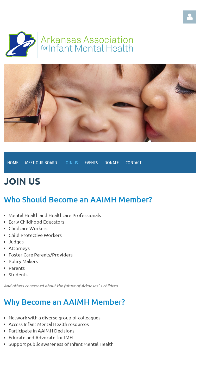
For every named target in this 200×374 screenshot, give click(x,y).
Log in (189, 17)
